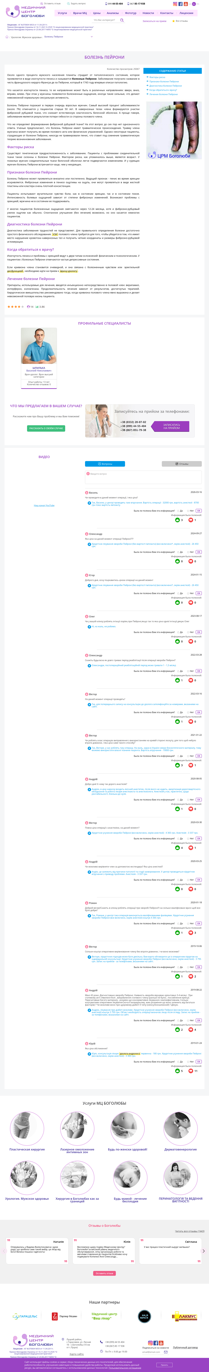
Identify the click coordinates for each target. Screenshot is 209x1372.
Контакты (166, 13)
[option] (37, 1251)
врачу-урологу (68, 271)
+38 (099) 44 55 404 (114, 1342)
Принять (164, 1365)
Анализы (113, 13)
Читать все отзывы (189, 1232)
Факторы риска (157, 77)
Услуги (62, 13)
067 (137, 3)
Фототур (130, 13)
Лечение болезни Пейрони (163, 94)
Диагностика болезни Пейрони (165, 85)
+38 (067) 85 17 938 (114, 1346)
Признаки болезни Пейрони (164, 81)
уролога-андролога (130, 1054)
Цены (97, 13)
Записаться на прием (154, 21)
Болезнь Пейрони (54, 37)
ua (190, 4)
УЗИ (55, 234)
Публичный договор (185, 1348)
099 (115, 3)
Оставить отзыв (52, 3)
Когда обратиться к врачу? (163, 90)
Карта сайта (77, 1354)
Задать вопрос (78, 3)
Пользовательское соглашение (125, 1367)
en (198, 4)
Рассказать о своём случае (46, 428)
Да (181, 511)
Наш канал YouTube (44, 505)
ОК (198, 511)
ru (194, 4)
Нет (192, 511)
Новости (148, 13)
